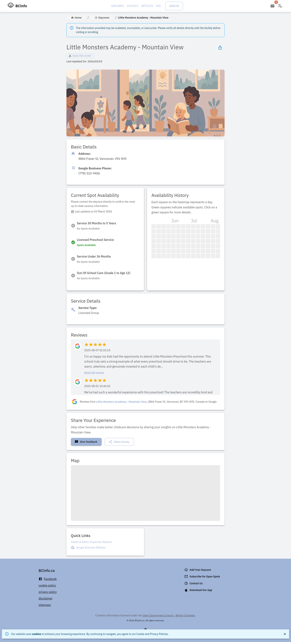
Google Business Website (90, 547)
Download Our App (198, 590)
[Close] (285, 634)
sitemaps (45, 605)
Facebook (48, 579)
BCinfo (21, 5)
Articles (147, 6)
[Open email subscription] (272, 6)
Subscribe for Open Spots (202, 576)
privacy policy (48, 592)
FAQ (158, 6)
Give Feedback (86, 442)
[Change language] (280, 6)
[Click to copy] (102, 158)
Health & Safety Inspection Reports (91, 542)
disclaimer (46, 598)
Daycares (117, 6)
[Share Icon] (220, 47)
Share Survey (119, 442)
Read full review (94, 372)
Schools (132, 6)
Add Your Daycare (198, 570)
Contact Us (194, 583)
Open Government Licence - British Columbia (169, 615)
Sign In (174, 6)
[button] (80, 56)
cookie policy (47, 585)
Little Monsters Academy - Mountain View (121, 401)
